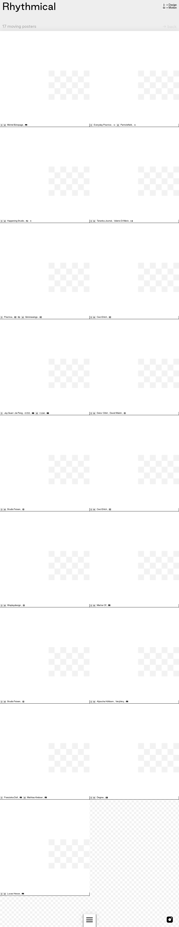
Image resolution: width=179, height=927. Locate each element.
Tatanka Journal (104, 221)
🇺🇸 (27, 221)
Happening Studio (15, 221)
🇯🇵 (31, 221)
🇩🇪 (26, 125)
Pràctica (8, 317)
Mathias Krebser (35, 797)
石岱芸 (27, 413)
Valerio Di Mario (121, 221)
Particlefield (126, 125)
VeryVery (119, 701)
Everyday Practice (102, 125)
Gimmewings (31, 317)
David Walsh (116, 413)
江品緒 (42, 413)
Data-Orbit (102, 413)
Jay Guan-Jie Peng (13, 413)
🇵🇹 (107, 797)
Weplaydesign (14, 605)
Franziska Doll (11, 797)
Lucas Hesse (13, 894)
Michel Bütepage (15, 125)
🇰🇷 (114, 125)
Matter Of (101, 605)
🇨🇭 (125, 413)
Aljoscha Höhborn (105, 701)
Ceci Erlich (102, 317)
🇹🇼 (33, 413)
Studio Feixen (13, 509)
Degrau (100, 797)
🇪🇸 (15, 317)
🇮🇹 (131, 221)
